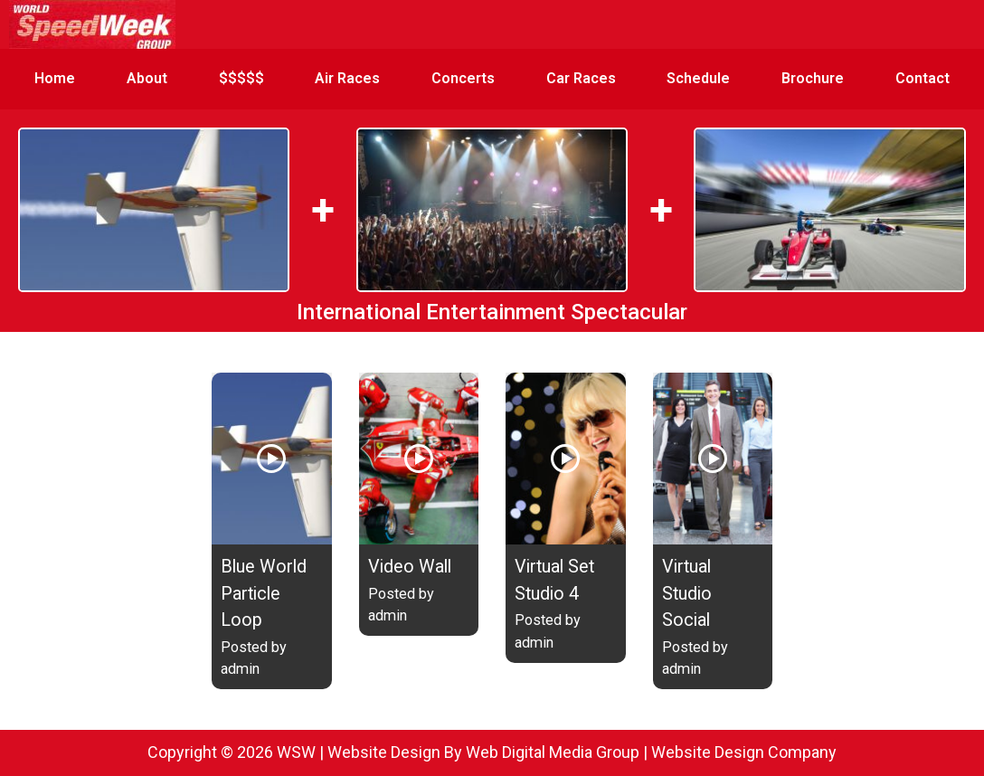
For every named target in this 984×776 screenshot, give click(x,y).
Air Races (347, 78)
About (147, 78)
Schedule (698, 78)
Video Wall (409, 566)
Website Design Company (744, 752)
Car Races (581, 78)
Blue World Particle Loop (264, 593)
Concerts (463, 78)
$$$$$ (241, 78)
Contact (922, 78)
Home (54, 78)
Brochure (812, 78)
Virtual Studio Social (687, 593)
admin (240, 668)
